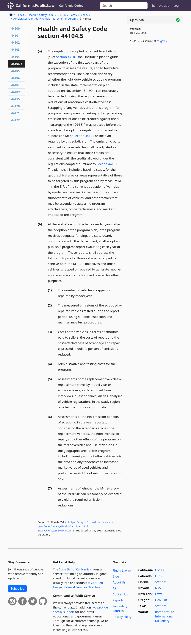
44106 (15, 78)
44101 (15, 36)
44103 (15, 50)
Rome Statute (164, 612)
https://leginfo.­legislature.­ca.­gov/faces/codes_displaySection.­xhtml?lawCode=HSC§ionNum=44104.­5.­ (75, 526)
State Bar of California (74, 569)
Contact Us (120, 594)
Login (177, 6)
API (115, 588)
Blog (116, 576)
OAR (158, 600)
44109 (15, 92)
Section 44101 (66, 57)
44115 (15, 99)
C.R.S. (159, 576)
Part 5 (73, 15)
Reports (118, 600)
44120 (15, 106)
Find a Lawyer (122, 570)
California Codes (71, 6)
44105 (15, 71)
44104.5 (16, 64)
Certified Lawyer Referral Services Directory (78, 585)
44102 (15, 42)
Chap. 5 (85, 15)
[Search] (124, 5)
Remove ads (160, 6)
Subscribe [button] (17, 588)
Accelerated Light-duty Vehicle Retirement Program (44, 18)
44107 (15, 85)
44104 (15, 57)
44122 (15, 120)
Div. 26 (62, 15)
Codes (20, 15)
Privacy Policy (122, 617)
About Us (119, 582)
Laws (158, 594)
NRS (158, 588)
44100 (15, 28)
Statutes (161, 582)
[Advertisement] (155, 75)
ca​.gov (161, 41)
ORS (165, 600)
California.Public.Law (35, 5)
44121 (15, 113)
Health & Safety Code (41, 15)
